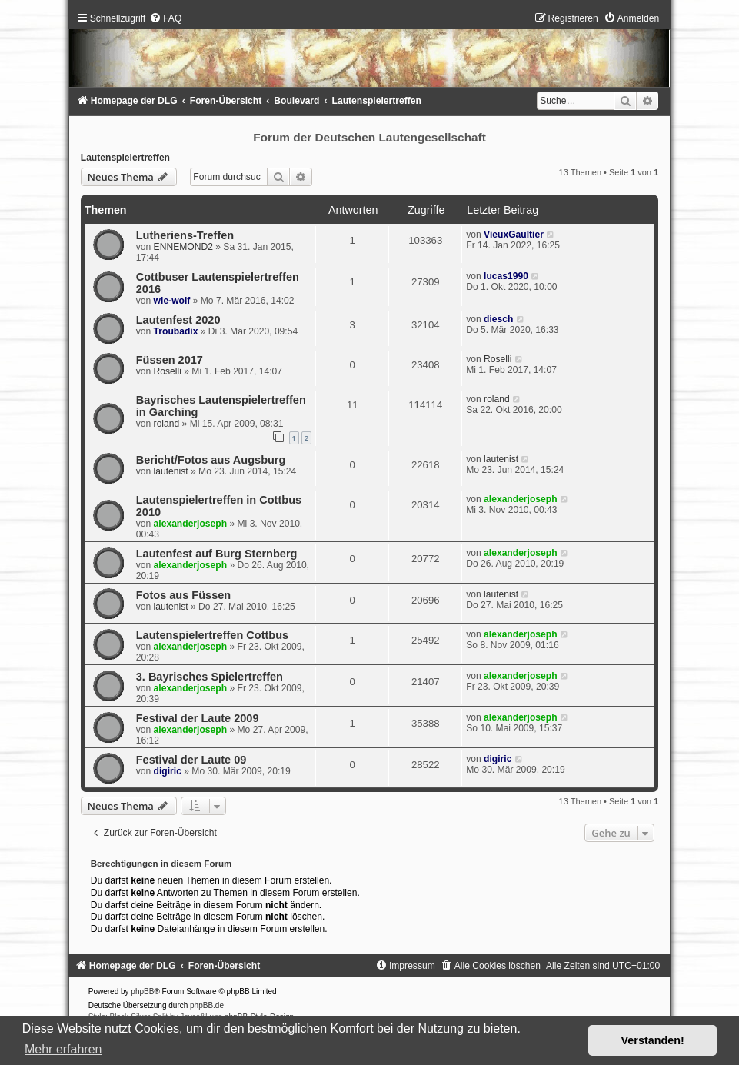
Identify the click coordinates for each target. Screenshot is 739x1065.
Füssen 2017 (169, 360)
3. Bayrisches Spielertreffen (209, 677)
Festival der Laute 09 (191, 760)
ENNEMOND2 (183, 246)
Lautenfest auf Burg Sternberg (217, 553)
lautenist (171, 471)
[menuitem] (165, 18)
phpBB (142, 991)
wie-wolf (172, 300)
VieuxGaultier (514, 234)
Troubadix (176, 331)
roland (167, 423)
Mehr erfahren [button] (63, 1049)
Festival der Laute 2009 (197, 718)
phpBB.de (207, 1005)
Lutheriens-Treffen (185, 235)
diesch (498, 319)
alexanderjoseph (190, 523)
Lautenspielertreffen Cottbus (212, 635)
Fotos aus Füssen (183, 595)
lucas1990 (506, 276)
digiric (167, 771)
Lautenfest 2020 (178, 320)
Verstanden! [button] (652, 1040)
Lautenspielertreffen (125, 157)
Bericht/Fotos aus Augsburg (211, 460)
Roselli (167, 371)
